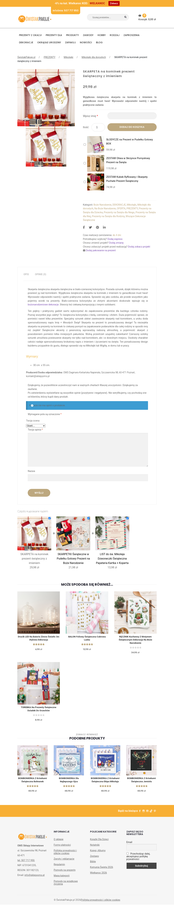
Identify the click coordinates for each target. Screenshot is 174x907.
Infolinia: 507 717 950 (66, 10)
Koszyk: (147, 17)
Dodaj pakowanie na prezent (101, 250)
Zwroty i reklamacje (64, 861)
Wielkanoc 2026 (98, 875)
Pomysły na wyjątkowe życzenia (66, 885)
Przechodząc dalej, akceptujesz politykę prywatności (138, 859)
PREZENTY (49, 57)
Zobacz (114, 3)
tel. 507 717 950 (25, 862)
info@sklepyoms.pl (34, 877)
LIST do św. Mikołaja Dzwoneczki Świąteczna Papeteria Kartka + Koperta (112, 559)
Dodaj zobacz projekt (139, 246)
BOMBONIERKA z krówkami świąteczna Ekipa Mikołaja (105, 782)
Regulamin (59, 866)
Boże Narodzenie (102, 204)
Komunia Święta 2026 (101, 869)
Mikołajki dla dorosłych (94, 57)
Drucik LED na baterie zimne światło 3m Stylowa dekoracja (38, 639)
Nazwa (32, 471)
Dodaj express (114, 239)
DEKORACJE (26, 42)
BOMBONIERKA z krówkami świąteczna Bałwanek (33, 782)
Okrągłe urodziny (49, 42)
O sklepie (58, 841)
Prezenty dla (54, 35)
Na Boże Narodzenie (105, 208)
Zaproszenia (132, 35)
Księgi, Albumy (98, 852)
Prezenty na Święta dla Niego (119, 212)
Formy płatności (62, 847)
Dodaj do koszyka (132, 127)
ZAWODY (88, 35)
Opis (26, 274)
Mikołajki (68, 57)
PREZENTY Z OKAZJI (30, 35)
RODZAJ (114, 35)
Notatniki (95, 847)
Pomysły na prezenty (65, 872)
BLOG (99, 42)
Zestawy (94, 858)
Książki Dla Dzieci (99, 841)
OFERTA (121, 208)
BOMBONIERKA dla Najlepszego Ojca (68, 782)
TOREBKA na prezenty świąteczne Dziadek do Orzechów (38, 710)
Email (129, 844)
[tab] (26, 274)
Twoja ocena (32, 420)
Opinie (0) (40, 274)
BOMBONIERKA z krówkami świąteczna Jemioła (141, 782)
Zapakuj (70, 42)
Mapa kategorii (61, 878)
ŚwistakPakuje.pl (26, 57)
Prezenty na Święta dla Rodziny (108, 216)
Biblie (93, 864)
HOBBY (102, 35)
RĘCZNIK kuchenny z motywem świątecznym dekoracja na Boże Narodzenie (135, 640)
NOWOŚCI (86, 42)
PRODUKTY (72, 35)
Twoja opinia (35, 429)
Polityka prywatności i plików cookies (65, 854)
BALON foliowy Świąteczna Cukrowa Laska (87, 639)
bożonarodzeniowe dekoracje (43, 304)
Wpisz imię (90, 116)
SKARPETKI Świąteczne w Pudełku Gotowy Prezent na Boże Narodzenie (73, 559)
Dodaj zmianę (116, 242)
